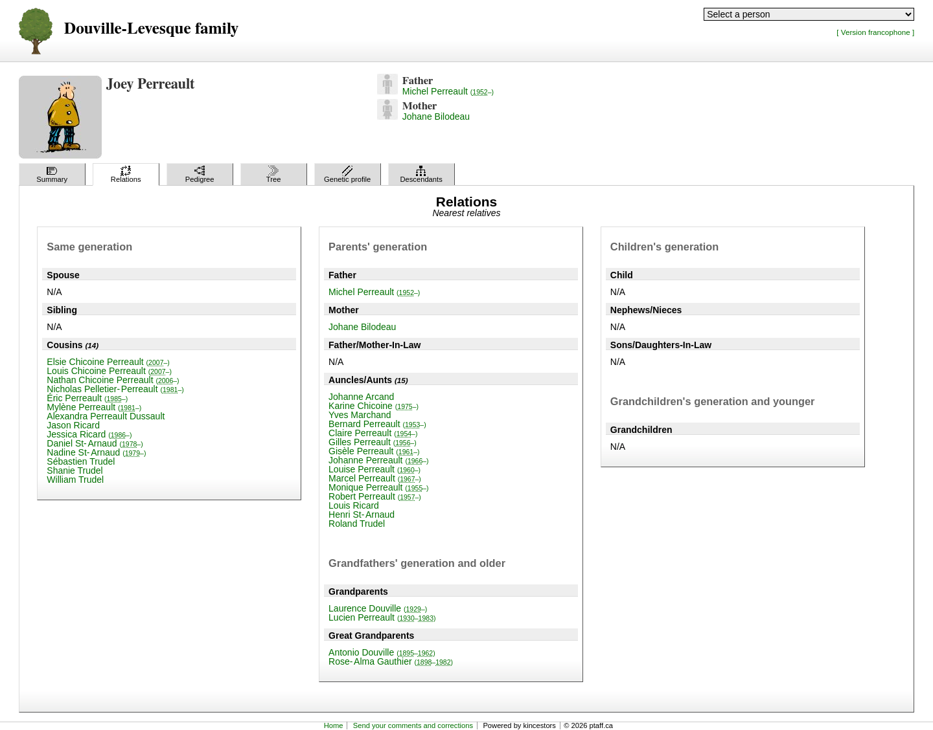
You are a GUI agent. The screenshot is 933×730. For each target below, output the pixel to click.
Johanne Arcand (361, 397)
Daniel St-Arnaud (95, 443)
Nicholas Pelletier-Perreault (115, 389)
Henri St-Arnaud (361, 514)
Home (333, 725)
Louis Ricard (353, 505)
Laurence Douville (377, 608)
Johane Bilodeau (436, 116)
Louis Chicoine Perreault (109, 371)
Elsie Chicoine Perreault (108, 362)
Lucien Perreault (381, 617)
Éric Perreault (87, 398)
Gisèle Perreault (373, 451)
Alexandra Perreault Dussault (106, 416)
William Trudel (75, 479)
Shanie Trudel (74, 470)
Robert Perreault (374, 496)
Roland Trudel (356, 523)
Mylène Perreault (94, 407)
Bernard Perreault (377, 424)
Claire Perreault (372, 433)
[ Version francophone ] (875, 32)
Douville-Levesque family (151, 29)
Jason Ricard (73, 425)
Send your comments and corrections (413, 725)
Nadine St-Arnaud (96, 452)
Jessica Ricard (89, 434)
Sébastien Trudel (81, 461)
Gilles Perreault (372, 442)
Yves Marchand (359, 415)
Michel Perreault (448, 91)
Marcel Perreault (374, 478)
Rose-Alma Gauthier (390, 661)
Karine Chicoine (373, 406)
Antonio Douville (381, 652)
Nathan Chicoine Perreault (113, 380)
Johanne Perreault (378, 460)
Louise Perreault (374, 469)
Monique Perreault (378, 487)
